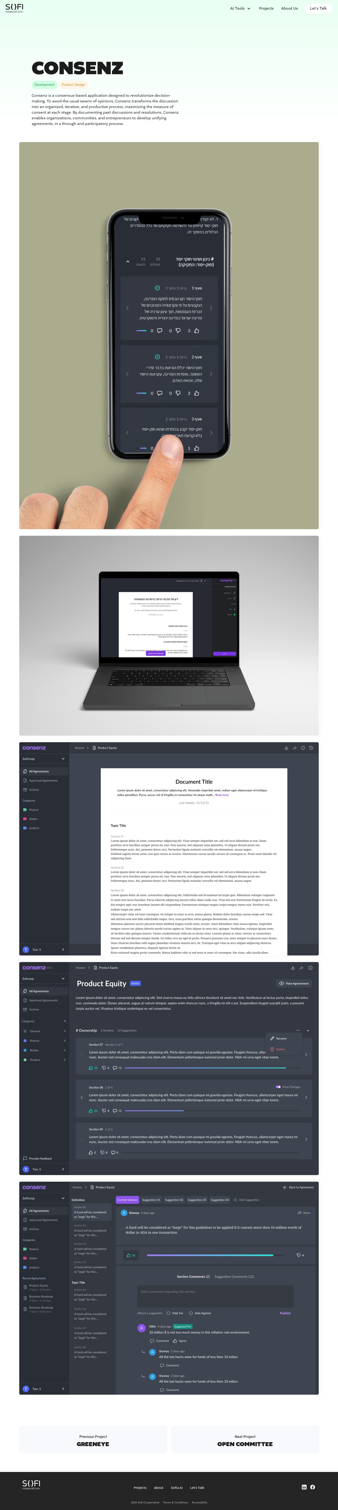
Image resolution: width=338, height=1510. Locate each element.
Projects (266, 8)
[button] (240, 8)
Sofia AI (177, 1488)
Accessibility (199, 1502)
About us (289, 8)
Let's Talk (318, 8)
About (158, 1488)
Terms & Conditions (175, 1502)
